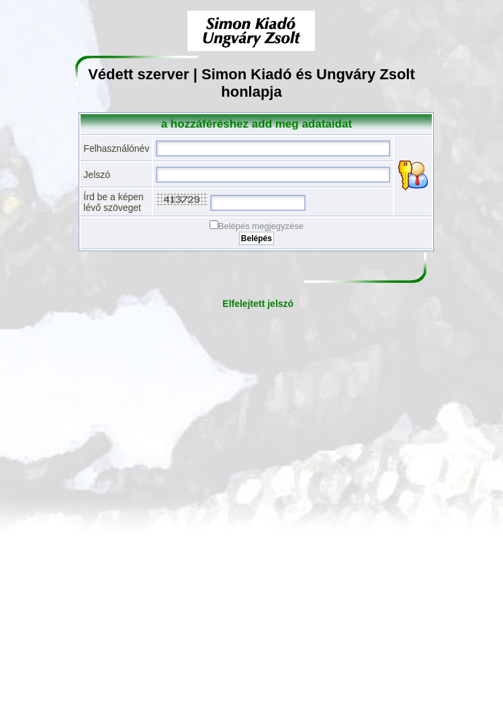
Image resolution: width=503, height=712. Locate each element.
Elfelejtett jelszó (257, 303)
